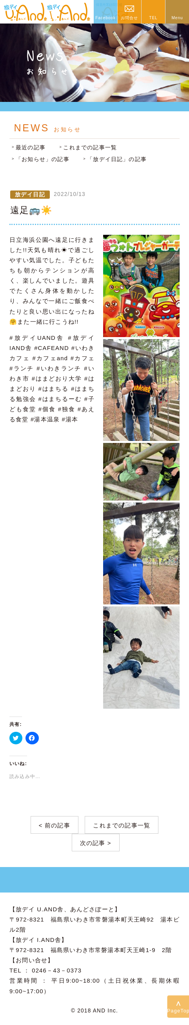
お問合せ (129, 18)
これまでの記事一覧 (90, 148)
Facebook (105, 18)
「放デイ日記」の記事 (117, 159)
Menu (177, 18)
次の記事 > (95, 843)
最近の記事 (30, 148)
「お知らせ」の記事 (42, 159)
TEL (153, 18)
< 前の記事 (54, 825)
